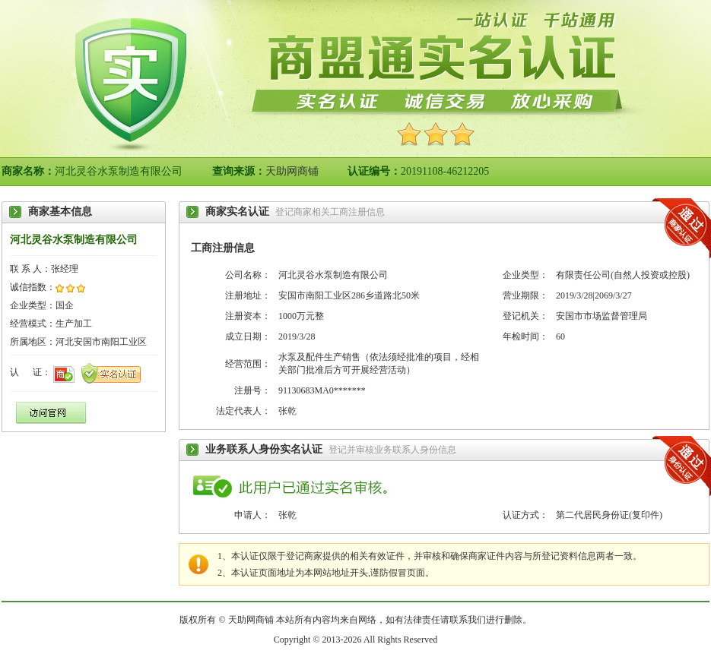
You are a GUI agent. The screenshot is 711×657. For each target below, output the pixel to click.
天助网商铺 (292, 171)
